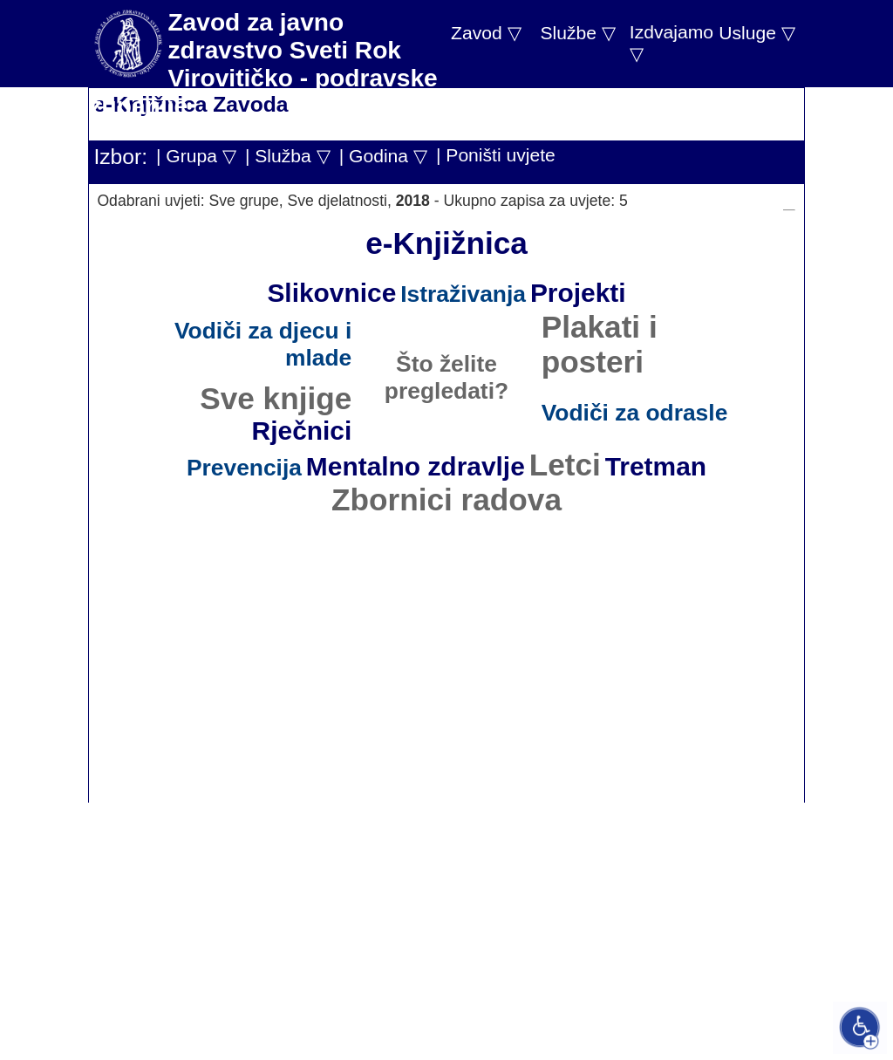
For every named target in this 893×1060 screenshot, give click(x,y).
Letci (565, 465)
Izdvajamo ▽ (671, 43)
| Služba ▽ (288, 156)
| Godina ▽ (383, 156)
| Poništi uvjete (496, 155)
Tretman (655, 466)
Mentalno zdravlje (415, 466)
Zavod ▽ (486, 33)
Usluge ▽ (757, 33)
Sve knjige (275, 398)
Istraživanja (463, 294)
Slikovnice (331, 292)
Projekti (578, 292)
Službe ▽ (577, 33)
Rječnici (302, 430)
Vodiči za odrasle (635, 413)
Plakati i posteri (600, 344)
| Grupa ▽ (196, 156)
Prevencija (244, 468)
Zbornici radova (446, 499)
